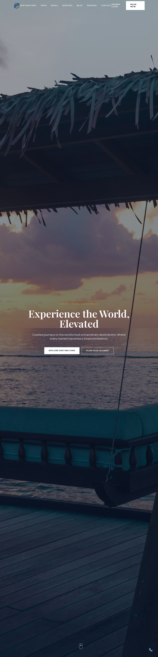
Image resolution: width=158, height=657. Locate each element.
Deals (54, 5)
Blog (80, 5)
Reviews (92, 5)
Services (67, 5)
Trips (43, 5)
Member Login (116, 5)
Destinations (28, 5)
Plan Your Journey (97, 351)
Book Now (133, 5)
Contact (106, 5)
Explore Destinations (62, 350)
